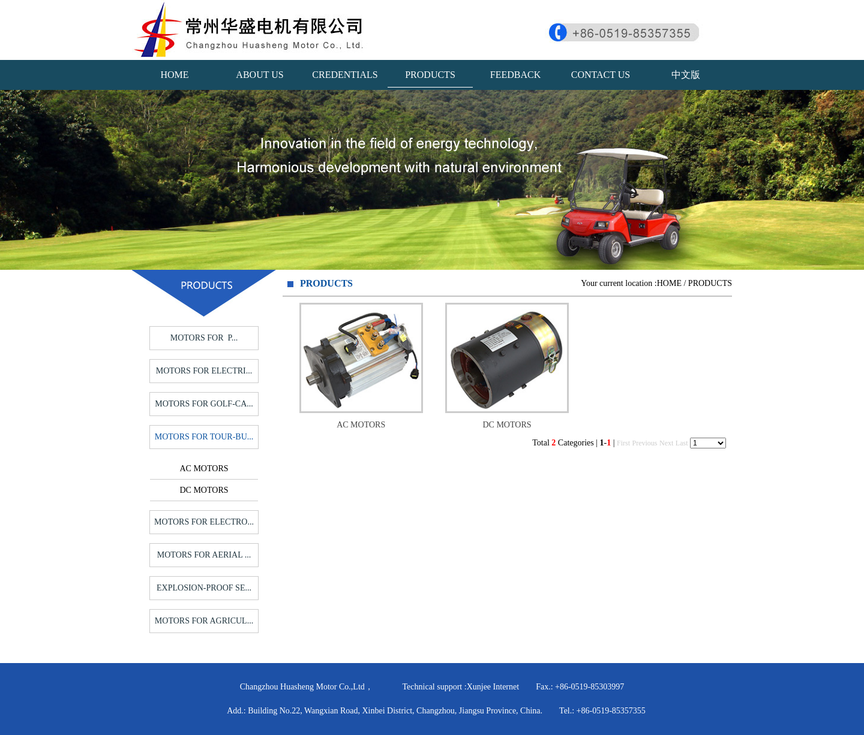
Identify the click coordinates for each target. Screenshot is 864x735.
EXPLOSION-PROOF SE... (204, 587)
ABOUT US (259, 75)
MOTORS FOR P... (204, 337)
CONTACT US (600, 75)
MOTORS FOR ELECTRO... (204, 521)
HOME (174, 75)
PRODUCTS (430, 75)
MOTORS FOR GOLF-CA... (204, 403)
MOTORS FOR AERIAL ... (204, 554)
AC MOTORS (203, 468)
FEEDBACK (515, 75)
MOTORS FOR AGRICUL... (204, 620)
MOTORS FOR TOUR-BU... (204, 436)
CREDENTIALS (344, 75)
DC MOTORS (203, 490)
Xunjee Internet (493, 686)
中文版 (685, 75)
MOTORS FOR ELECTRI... (204, 370)
